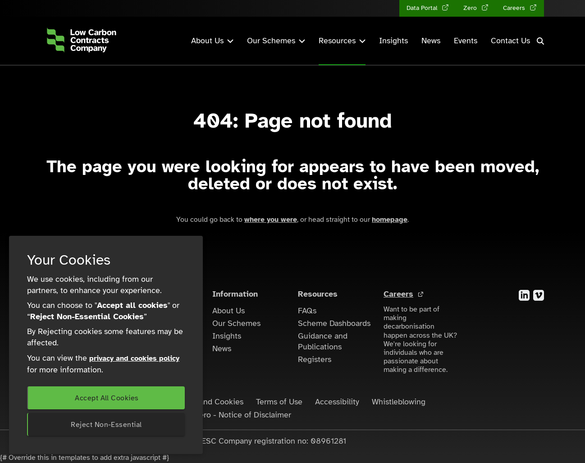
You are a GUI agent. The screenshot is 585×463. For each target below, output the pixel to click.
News (430, 41)
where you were (270, 219)
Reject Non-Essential (106, 424)
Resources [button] (342, 41)
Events (465, 41)
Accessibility (337, 402)
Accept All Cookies (106, 398)
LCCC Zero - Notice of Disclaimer (231, 415)
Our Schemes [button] (276, 41)
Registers (314, 359)
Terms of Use (279, 402)
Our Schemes (236, 323)
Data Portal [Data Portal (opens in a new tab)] (423, 8)
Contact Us (510, 41)
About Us (228, 311)
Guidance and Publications (322, 341)
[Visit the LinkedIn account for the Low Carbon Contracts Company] (524, 294)
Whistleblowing (398, 402)
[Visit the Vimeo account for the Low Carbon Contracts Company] (538, 294)
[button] (540, 41)
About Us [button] (212, 41)
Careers (398, 294)
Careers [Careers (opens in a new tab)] (515, 8)
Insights (393, 41)
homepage (389, 219)
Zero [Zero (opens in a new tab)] (471, 8)
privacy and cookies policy (134, 358)
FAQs (307, 311)
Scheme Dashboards (334, 323)
